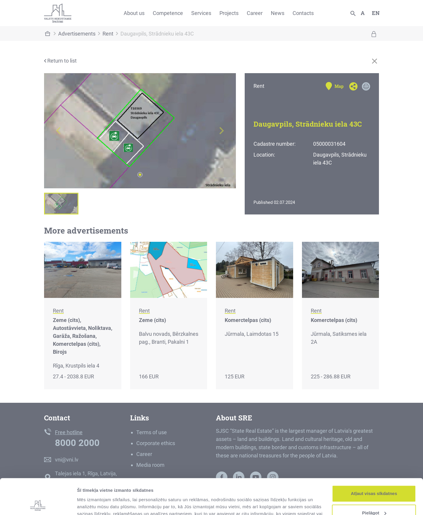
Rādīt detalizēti (92, 503)
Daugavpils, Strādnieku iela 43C (157, 34)
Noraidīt (374, 498)
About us (134, 13)
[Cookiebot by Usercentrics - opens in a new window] (38, 503)
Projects (229, 13)
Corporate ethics (155, 443)
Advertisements (76, 34)
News (277, 13)
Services (201, 13)
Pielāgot (374, 479)
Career (255, 13)
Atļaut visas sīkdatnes (374, 460)
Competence (168, 13)
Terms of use (151, 432)
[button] (58, 130)
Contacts (303, 13)
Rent (108, 34)
